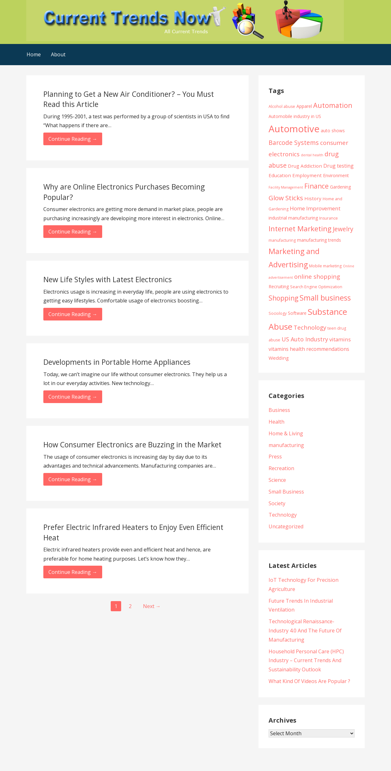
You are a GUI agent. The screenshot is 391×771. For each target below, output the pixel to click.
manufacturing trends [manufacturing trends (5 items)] (319, 240)
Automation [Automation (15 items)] (332, 105)
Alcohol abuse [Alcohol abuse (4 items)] (282, 106)
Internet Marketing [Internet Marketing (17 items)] (300, 228)
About (58, 54)
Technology (283, 514)
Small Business (286, 491)
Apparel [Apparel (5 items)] (304, 106)
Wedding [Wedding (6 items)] (279, 358)
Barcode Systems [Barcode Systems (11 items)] (294, 142)
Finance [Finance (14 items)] (316, 185)
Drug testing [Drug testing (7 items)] (338, 165)
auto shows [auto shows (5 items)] (333, 130)
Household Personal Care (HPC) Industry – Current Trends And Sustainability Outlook (306, 660)
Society (277, 503)
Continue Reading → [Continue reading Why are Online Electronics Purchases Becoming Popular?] (72, 231)
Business (279, 410)
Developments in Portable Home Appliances (116, 362)
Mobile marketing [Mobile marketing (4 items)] (325, 266)
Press (275, 456)
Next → (152, 606)
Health (276, 421)
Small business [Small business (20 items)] (325, 298)
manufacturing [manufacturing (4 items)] (282, 240)
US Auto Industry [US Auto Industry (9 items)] (305, 339)
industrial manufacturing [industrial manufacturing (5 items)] (293, 218)
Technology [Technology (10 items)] (310, 327)
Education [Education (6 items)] (280, 175)
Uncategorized (286, 526)
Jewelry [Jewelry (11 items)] (343, 229)
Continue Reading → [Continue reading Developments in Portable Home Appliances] (72, 396)
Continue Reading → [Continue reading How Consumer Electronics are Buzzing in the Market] (72, 479)
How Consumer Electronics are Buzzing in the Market (132, 444)
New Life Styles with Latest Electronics (107, 279)
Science (277, 479)
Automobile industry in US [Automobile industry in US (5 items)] (295, 116)
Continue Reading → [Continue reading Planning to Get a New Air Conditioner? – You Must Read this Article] (72, 138)
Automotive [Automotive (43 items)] (294, 128)
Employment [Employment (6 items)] (307, 175)
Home (34, 54)
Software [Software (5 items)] (297, 313)
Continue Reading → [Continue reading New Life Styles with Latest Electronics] (72, 314)
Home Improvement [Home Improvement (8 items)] (315, 208)
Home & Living (286, 433)
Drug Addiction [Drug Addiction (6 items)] (305, 166)
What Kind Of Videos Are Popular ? (309, 681)
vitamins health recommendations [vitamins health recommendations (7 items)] (309, 348)
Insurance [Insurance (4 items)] (328, 218)
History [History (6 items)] (312, 198)
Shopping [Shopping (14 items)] (283, 297)
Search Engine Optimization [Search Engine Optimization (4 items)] (316, 286)
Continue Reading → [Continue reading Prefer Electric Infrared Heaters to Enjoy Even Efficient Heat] (72, 572)
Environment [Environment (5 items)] (336, 175)
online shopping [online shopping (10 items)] (317, 276)
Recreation (281, 468)
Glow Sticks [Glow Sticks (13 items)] (286, 197)
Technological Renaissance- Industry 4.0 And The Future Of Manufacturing (305, 630)
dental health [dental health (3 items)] (312, 155)
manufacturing (286, 445)
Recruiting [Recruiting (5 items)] (279, 286)
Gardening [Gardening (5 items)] (340, 187)
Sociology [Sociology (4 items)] (278, 313)
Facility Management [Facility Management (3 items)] (286, 187)
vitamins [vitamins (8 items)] (340, 339)
